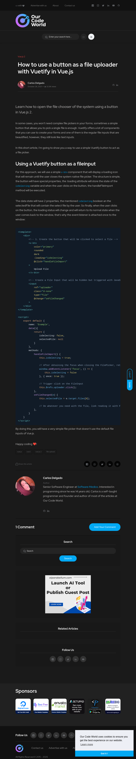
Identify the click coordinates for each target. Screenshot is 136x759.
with (20, 5)
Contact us (70, 5)
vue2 (29, 451)
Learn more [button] (86, 744)
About (56, 5)
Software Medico (87, 487)
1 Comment (25, 527)
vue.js (19, 451)
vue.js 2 (38, 451)
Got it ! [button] (104, 753)
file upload (50, 451)
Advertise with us (39, 5)
